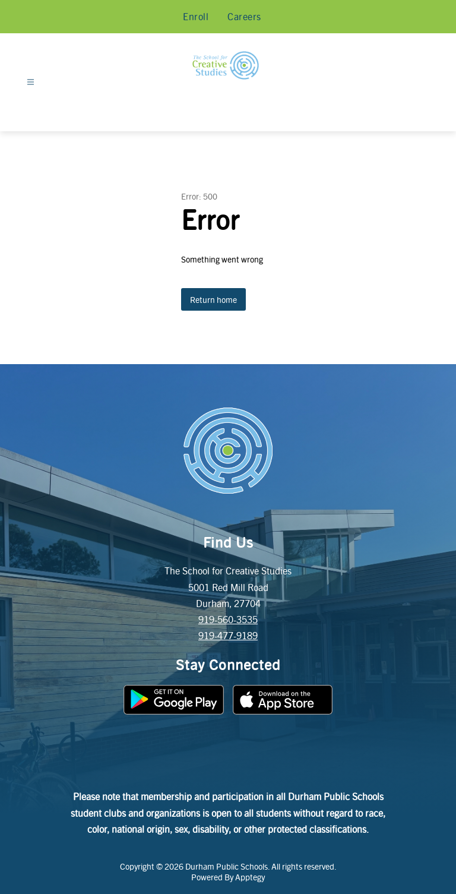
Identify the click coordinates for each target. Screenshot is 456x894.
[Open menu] (30, 82)
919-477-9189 (228, 635)
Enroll (195, 16)
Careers (244, 16)
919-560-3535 (228, 619)
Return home (213, 299)
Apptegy (250, 876)
